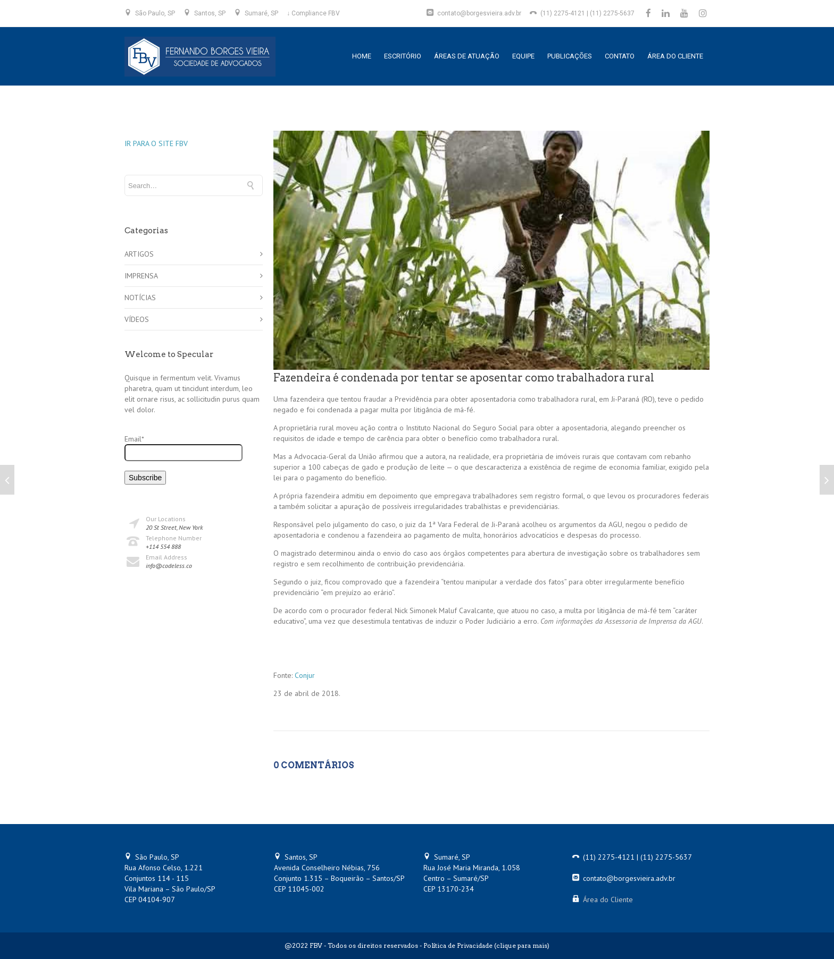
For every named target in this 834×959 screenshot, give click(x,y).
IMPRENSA (141, 276)
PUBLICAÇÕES (569, 56)
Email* (183, 447)
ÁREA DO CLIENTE (675, 56)
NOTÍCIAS (140, 297)
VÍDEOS (136, 319)
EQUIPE (523, 56)
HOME (361, 56)
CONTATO (620, 56)
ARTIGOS (139, 254)
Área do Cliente (608, 899)
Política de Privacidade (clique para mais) (486, 945)
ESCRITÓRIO (402, 56)
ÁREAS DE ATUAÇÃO (466, 56)
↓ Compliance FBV (313, 13)
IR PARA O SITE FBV (156, 143)
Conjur (305, 675)
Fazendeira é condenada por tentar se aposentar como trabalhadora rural (463, 377)
